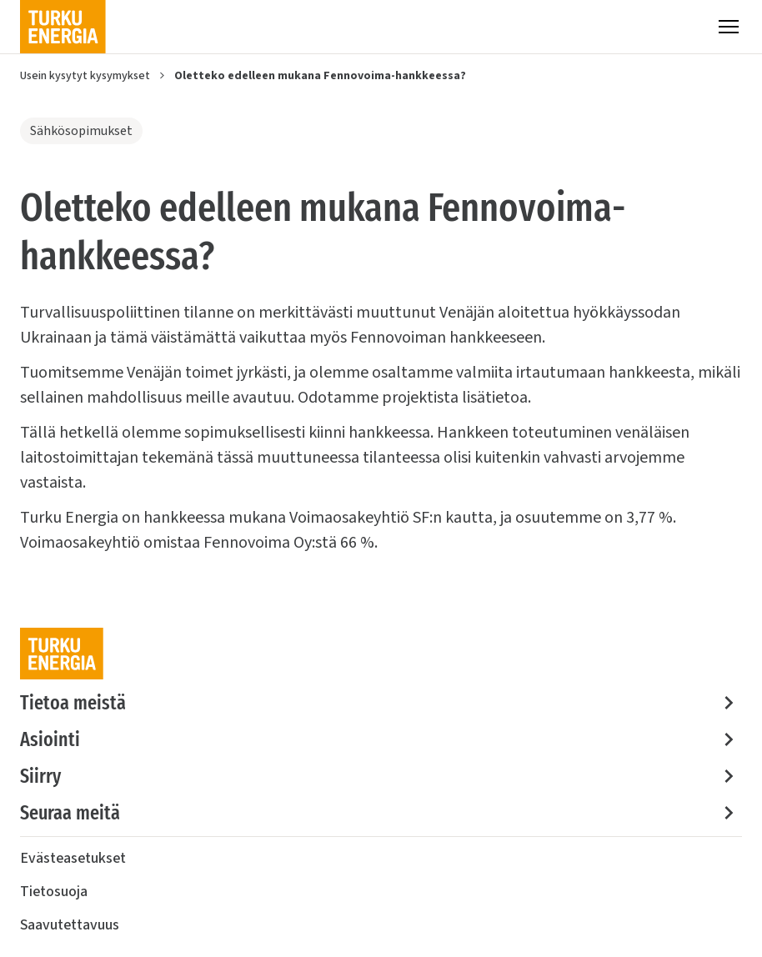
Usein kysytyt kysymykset (85, 76)
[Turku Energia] (63, 26)
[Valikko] (728, 26)
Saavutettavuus (69, 924)
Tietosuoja (54, 891)
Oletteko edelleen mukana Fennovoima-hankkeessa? (320, 76)
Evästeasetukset (73, 858)
